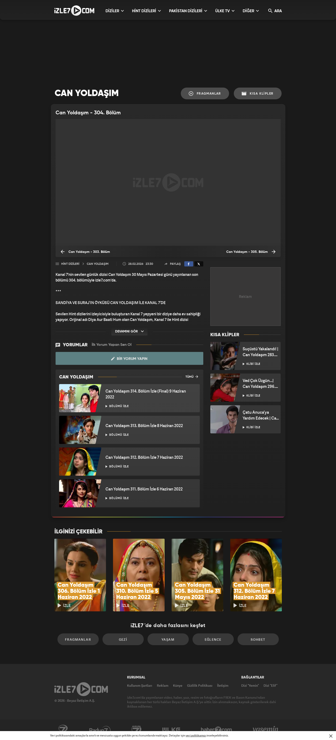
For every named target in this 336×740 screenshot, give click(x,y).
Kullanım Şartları (139, 685)
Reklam (162, 685)
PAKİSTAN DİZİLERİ (188, 11)
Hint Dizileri (70, 264)
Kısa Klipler (258, 93)
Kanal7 (63, 730)
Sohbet (258, 639)
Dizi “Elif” (270, 685)
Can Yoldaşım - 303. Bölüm (85, 251)
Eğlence (213, 639)
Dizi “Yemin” (250, 685)
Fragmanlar (205, 93)
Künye (177, 685)
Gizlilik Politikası (199, 685)
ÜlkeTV (171, 730)
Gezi (123, 639)
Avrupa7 (136, 730)
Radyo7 (100, 730)
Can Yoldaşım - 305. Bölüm (251, 251)
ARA (275, 11)
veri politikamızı (196, 735)
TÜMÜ (191, 376)
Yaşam (168, 639)
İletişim (222, 685)
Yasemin (266, 730)
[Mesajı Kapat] (330, 736)
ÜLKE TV (224, 11)
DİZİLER (115, 11)
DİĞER (251, 11)
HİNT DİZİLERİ (146, 11)
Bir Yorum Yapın (129, 358)
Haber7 (216, 730)
